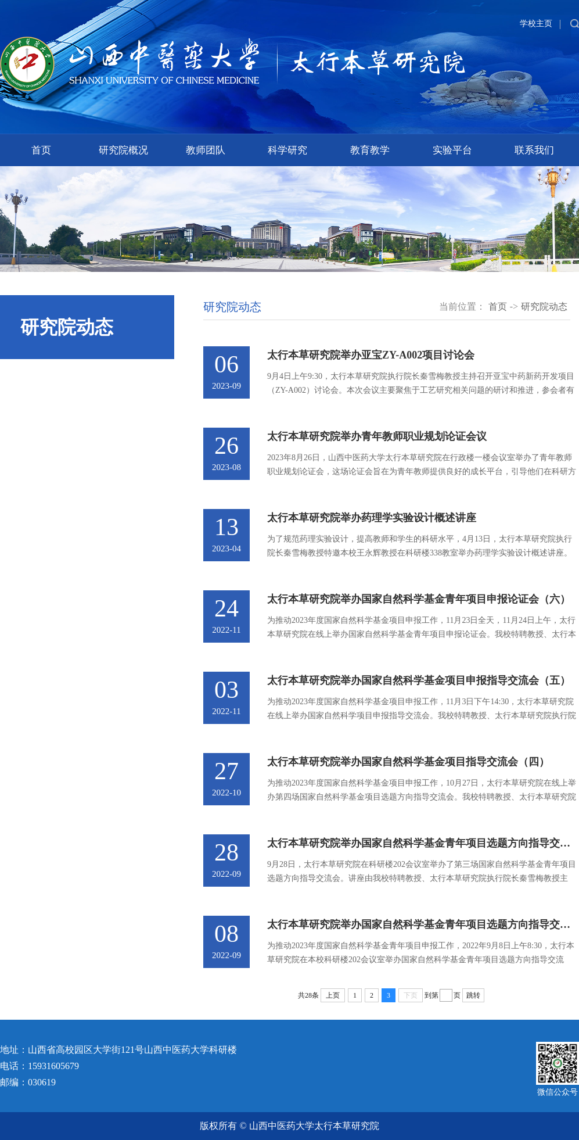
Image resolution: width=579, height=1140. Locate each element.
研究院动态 (544, 306)
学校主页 (536, 23)
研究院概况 (123, 150)
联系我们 (534, 150)
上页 (333, 995)
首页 (41, 150)
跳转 (473, 995)
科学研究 (287, 150)
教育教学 (370, 150)
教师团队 (205, 150)
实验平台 (452, 150)
